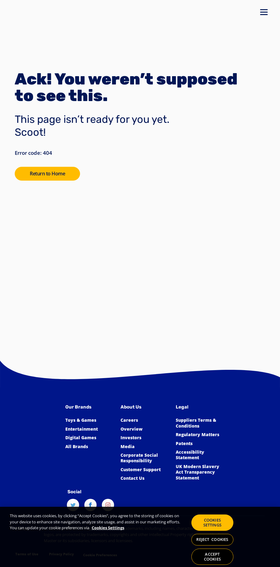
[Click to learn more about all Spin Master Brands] (89, 446)
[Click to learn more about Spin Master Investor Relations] (145, 437)
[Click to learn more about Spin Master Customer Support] (145, 469)
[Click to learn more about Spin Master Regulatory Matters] (200, 434)
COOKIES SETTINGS (212, 526)
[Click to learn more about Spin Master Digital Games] (89, 437)
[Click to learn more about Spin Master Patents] (200, 443)
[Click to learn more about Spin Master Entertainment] (89, 429)
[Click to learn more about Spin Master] (145, 429)
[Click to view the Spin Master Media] (145, 446)
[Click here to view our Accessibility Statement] (200, 455)
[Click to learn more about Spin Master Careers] (145, 420)
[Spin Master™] (40, 448)
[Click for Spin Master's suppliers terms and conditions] (200, 423)
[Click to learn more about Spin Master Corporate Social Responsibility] (145, 458)
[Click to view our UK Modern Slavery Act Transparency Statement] (200, 472)
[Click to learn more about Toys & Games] (89, 420)
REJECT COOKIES (212, 543)
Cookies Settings (108, 531)
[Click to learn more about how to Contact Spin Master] (145, 478)
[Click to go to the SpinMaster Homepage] (47, 174)
